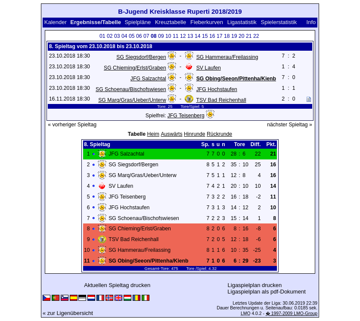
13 (190, 36)
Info (311, 22)
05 (132, 36)
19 (234, 36)
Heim (153, 134)
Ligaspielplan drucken (255, 285)
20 (242, 36)
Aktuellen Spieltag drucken (117, 285)
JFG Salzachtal (148, 79)
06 (139, 36)
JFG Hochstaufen (216, 89)
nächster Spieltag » (289, 125)
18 (227, 36)
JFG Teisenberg (186, 116)
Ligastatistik (242, 22)
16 (212, 36)
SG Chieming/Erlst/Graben (135, 68)
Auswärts (171, 134)
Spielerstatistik (279, 22)
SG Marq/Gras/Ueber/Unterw (132, 100)
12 (183, 36)
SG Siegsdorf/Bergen (141, 57)
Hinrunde (194, 134)
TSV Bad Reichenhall (221, 100)
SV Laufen (208, 68)
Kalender (55, 22)
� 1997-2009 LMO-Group (291, 313)
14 (198, 36)
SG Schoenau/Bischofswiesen (131, 89)
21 (249, 36)
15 (205, 36)
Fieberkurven (206, 22)
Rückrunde (219, 134)
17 (220, 36)
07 (146, 36)
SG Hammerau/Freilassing (227, 57)
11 (176, 36)
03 (117, 36)
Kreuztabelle (170, 22)
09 (161, 36)
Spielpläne (137, 22)
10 (168, 36)
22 (256, 36)
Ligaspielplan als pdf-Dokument (266, 291)
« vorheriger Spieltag (72, 125)
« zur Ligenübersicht (68, 313)
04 (124, 36)
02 (110, 36)
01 (102, 36)
